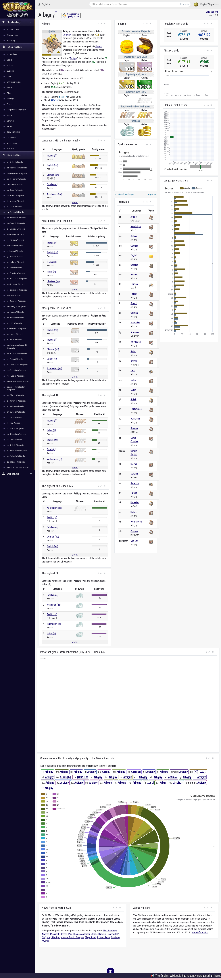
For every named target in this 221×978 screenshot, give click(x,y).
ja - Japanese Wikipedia (16, 301)
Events (9, 87)
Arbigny (67, 34)
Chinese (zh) (53, 174)
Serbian (134, 473)
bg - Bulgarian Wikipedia (16, 179)
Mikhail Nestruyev (124, 194)
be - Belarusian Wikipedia (17, 173)
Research (184, 4)
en (56, 12)
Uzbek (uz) (52, 358)
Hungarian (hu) (54, 604)
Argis (152, 194)
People (9, 104)
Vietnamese (136, 521)
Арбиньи (136, 771)
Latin (133, 370)
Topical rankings (17, 47)
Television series (13, 132)
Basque (134, 274)
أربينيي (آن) (200, 771)
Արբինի (178, 782)
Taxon (9, 126)
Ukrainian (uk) (53, 281)
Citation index (12, 35)
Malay (133, 380)
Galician (134, 312)
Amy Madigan (53, 937)
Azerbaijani (136, 226)
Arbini (163, 782)
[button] (98, 23)
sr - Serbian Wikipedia (15, 406)
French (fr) (52, 155)
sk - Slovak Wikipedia (15, 395)
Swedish (135, 483)
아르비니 (65, 777)
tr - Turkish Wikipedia (15, 428)
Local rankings (17, 155)
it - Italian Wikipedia (14, 295)
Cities (9, 76)
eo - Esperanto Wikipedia (17, 218)
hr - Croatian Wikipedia (16, 273)
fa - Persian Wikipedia (15, 240)
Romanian (135, 418)
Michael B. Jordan (58, 934)
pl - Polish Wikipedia (15, 359)
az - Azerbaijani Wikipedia (17, 168)
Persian (134, 284)
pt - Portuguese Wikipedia (17, 365)
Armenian (135, 332)
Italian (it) (51, 271)
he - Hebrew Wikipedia (16, 262)
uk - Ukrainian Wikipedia (16, 434)
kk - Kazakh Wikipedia (15, 312)
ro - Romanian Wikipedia (16, 370)
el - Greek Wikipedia (15, 207)
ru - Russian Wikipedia (16, 376)
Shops (9, 115)
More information (200, 932)
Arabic (134, 216)
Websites (10, 148)
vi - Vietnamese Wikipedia (17, 451)
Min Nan (134, 541)
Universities (11, 137)
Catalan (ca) (52, 184)
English (44, 4)
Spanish (134, 264)
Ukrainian (135, 502)
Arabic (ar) (52, 517)
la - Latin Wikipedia (14, 323)
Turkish (134, 492)
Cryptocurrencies (14, 82)
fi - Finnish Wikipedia (15, 245)
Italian (133, 351)
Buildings (10, 65)
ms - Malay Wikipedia (15, 334)
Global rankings (17, 22)
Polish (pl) (52, 262)
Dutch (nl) (51, 449)
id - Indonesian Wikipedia (17, 290)
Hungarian (135, 322)
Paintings (10, 98)
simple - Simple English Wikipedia (16, 388)
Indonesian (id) (54, 623)
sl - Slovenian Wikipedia (16, 401)
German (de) (53, 536)
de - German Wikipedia (16, 201)
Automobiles (12, 54)
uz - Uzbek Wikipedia (15, 445)
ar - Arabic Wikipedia (15, 162)
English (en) (52, 165)
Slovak (134, 464)
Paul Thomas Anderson (79, 934)
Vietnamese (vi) (54, 459)
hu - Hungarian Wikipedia (17, 279)
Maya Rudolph (91, 937)
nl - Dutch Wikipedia (15, 340)
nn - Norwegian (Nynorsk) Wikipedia (17, 346)
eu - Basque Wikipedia (16, 234)
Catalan (134, 236)
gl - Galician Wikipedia (15, 256)
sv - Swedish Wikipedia (16, 412)
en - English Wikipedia (15, 212)
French (98, 46)
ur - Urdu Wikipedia (14, 439)
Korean (134, 361)
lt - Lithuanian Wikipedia (16, 329)
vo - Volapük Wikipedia (16, 456)
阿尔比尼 (82, 777)
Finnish (134, 293)
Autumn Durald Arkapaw (72, 937)
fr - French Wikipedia (15, 251)
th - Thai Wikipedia (14, 423)
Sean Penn (104, 937)
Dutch (133, 389)
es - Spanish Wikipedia (16, 223)
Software (10, 121)
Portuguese (136, 409)
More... (75, 202)
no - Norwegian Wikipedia (17, 354)
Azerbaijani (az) (54, 194)
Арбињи (172, 777)
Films (9, 93)
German (134, 245)
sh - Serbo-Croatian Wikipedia (18, 381)
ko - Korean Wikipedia (15, 317)
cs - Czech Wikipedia (15, 190)
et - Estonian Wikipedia (16, 229)
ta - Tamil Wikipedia (14, 417)
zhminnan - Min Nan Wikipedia (18, 467)
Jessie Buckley (98, 934)
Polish (133, 399)
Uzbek (134, 512)
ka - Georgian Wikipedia (16, 306)
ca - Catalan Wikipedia (15, 184)
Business (10, 71)
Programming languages (16, 110)
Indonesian (136, 341)
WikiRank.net (17, 473)
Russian (134, 428)
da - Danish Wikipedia (15, 195)
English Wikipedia (206, 4)
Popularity (11, 40)
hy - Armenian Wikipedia (16, 284)
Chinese (134, 531)
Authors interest (13, 29)
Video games (12, 143)
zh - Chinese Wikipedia (16, 462)
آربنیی (150, 782)
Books (9, 60)
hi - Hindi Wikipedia (14, 268)
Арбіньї (106, 771)
